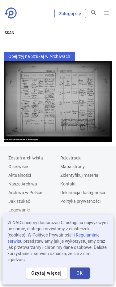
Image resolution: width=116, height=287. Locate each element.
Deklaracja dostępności (82, 192)
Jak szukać (19, 201)
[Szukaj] (94, 12)
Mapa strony (72, 166)
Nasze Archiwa (22, 183)
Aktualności (19, 175)
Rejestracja (71, 157)
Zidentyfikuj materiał (80, 175)
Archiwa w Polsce (25, 192)
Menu (106, 13)
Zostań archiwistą (25, 157)
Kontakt (68, 183)
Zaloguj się (70, 13)
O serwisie (18, 166)
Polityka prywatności (80, 201)
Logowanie (19, 209)
